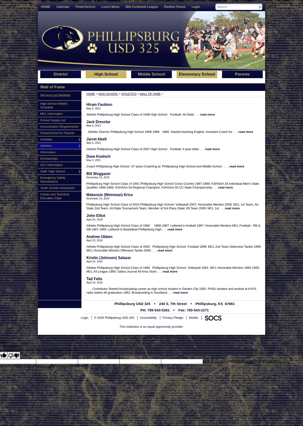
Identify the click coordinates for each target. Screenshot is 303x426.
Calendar (63, 7)
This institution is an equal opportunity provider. (152, 326)
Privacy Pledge (173, 317)
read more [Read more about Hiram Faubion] (207, 114)
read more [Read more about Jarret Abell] (212, 149)
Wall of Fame (150, 94)
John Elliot (95, 216)
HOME (45, 7)
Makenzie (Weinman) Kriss (109, 195)
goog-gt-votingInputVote (73, 366)
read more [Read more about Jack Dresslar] (245, 132)
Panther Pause (174, 7)
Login (196, 7)
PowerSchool (85, 7)
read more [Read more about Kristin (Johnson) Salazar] (170, 271)
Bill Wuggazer (98, 174)
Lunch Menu (110, 7)
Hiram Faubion (99, 105)
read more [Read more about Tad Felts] (180, 292)
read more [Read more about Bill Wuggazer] (225, 187)
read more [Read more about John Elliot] (175, 229)
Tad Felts (94, 279)
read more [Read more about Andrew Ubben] (164, 250)
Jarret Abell (96, 139)
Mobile (193, 317)
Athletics (129, 94)
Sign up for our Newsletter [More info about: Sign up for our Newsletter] (55, 95)
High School (108, 94)
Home (90, 94)
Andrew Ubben (99, 237)
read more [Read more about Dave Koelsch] (236, 166)
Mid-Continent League (142, 7)
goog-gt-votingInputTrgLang (260, 361)
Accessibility (148, 317)
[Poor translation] (13, 355)
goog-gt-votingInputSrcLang (222, 361)
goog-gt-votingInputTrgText (38, 366)
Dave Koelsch (98, 156)
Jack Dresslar (98, 122)
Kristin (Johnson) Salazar (108, 258)
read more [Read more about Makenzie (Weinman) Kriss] (232, 208)
